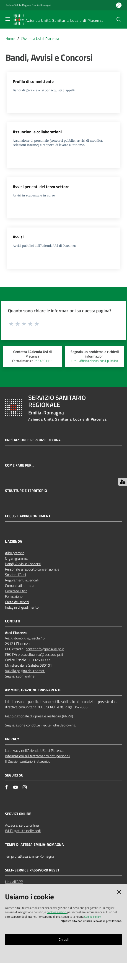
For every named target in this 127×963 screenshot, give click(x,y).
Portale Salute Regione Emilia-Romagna (28, 5)
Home (10, 38)
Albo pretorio (14, 553)
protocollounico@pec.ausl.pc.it (40, 654)
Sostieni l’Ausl (15, 574)
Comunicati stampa (19, 585)
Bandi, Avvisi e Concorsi (23, 563)
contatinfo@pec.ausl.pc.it (45, 649)
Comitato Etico (16, 591)
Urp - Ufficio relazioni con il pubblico (94, 360)
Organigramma (16, 558)
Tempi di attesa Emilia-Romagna (29, 856)
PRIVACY (12, 739)
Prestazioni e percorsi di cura (33, 440)
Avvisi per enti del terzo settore (41, 187)
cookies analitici (57, 912)
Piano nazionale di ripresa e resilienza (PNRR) (39, 716)
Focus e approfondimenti (28, 516)
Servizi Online (18, 814)
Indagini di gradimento (22, 607)
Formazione (14, 596)
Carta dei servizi (17, 602)
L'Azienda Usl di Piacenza (40, 38)
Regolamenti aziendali (22, 580)
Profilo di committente (33, 81)
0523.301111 (43, 360)
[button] (119, 19)
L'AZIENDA (13, 541)
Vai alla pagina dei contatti (25, 670)
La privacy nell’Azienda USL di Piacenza (34, 750)
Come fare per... (19, 465)
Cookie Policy (92, 916)
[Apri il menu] (7, 19)
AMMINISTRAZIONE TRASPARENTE (33, 690)
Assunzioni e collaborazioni (37, 132)
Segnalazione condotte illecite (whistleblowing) (40, 725)
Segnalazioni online (19, 676)
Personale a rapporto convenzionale (32, 569)
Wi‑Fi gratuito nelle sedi (23, 830)
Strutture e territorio (26, 491)
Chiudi (64, 939)
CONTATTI (12, 621)
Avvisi (18, 237)
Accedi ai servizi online (22, 825)
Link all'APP (14, 881)
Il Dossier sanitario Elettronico (27, 761)
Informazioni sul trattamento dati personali (37, 756)
